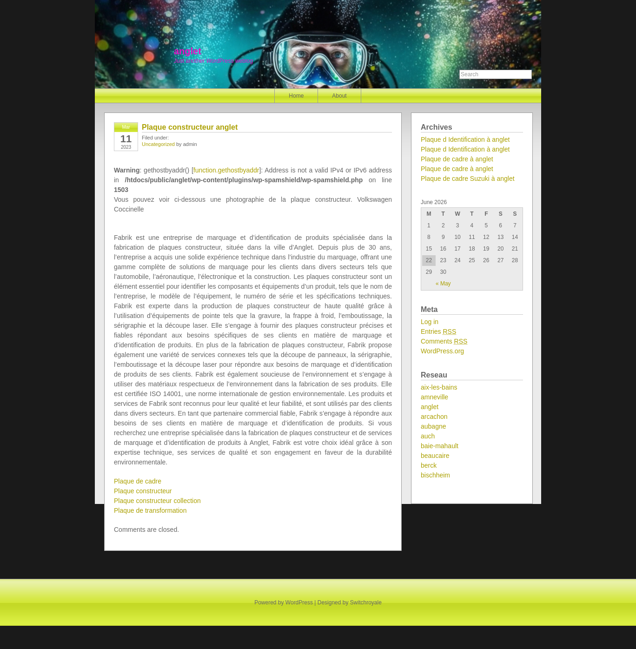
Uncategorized (158, 144)
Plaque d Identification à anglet (465, 139)
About (339, 96)
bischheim (435, 475)
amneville (434, 397)
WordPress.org (442, 351)
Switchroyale (366, 602)
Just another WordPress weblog (213, 61)
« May (443, 283)
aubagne (433, 426)
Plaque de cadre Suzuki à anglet (468, 178)
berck (429, 465)
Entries (438, 331)
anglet (187, 51)
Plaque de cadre (137, 481)
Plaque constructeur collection (157, 500)
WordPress (299, 602)
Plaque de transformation (150, 510)
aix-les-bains (439, 387)
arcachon (434, 416)
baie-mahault (439, 446)
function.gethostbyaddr (226, 170)
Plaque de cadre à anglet (457, 159)
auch (428, 436)
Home (296, 96)
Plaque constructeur (143, 491)
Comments (444, 341)
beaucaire (435, 455)
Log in (429, 321)
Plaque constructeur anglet (190, 127)
